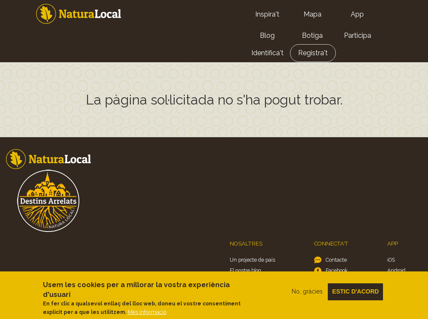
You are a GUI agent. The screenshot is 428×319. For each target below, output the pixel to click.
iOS (391, 260)
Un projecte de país (252, 260)
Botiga (312, 35)
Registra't (313, 53)
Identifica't (267, 53)
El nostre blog (245, 270)
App (357, 14)
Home (78, 14)
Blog (267, 35)
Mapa (312, 14)
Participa (357, 35)
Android (396, 270)
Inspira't (267, 14)
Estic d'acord (355, 295)
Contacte (336, 260)
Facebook (337, 270)
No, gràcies (307, 295)
